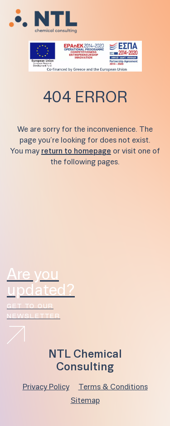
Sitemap (85, 400)
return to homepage (76, 151)
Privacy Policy (46, 387)
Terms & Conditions (113, 387)
